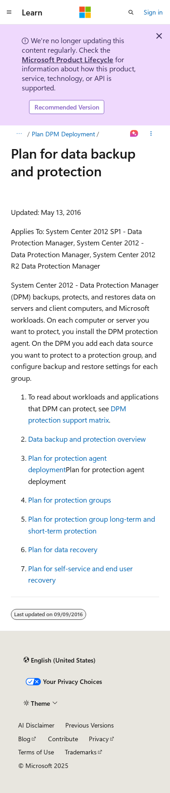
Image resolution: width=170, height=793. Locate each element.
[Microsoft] (85, 12)
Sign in (153, 12)
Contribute (63, 738)
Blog (24, 738)
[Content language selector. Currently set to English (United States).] (59, 660)
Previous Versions (89, 725)
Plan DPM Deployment (63, 134)
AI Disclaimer (36, 725)
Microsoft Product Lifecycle (67, 59)
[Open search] (131, 12)
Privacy (99, 738)
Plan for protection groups (69, 499)
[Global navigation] (9, 12)
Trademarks (81, 752)
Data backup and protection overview (87, 439)
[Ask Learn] (134, 134)
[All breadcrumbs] (19, 134)
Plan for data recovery (62, 549)
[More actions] (151, 134)
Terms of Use (36, 752)
